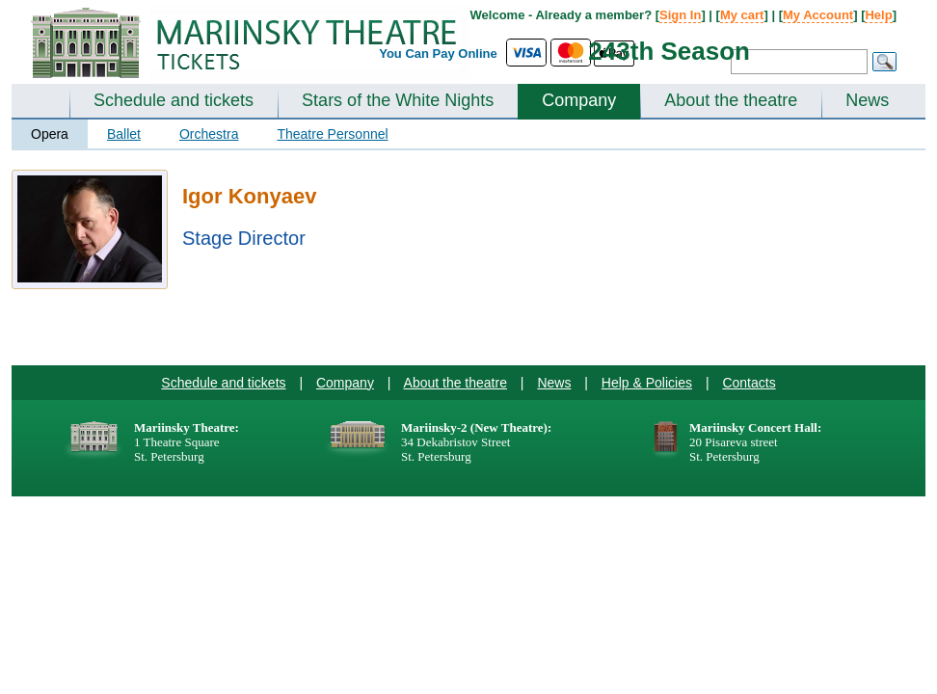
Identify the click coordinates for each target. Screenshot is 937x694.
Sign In (680, 15)
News (867, 100)
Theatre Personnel (332, 134)
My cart (742, 15)
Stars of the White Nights (398, 100)
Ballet (124, 134)
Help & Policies (647, 382)
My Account (818, 15)
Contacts (748, 382)
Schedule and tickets (174, 100)
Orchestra (208, 134)
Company (579, 100)
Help (878, 15)
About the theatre (730, 100)
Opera (49, 134)
